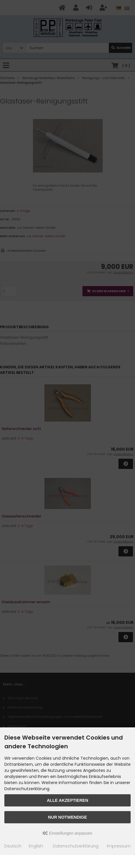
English (36, 846)
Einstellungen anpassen (67, 833)
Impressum (119, 846)
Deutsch (12, 846)
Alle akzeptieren (67, 800)
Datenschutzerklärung (75, 846)
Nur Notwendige (67, 817)
